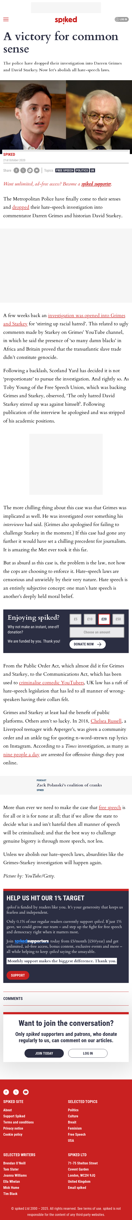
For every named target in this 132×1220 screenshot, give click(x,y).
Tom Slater (11, 1169)
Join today (44, 1053)
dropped (20, 207)
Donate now (84, 644)
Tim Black (10, 1194)
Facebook (6, 1092)
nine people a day (21, 754)
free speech (110, 807)
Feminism (75, 1128)
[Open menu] (6, 19)
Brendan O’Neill (14, 1163)
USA (71, 1141)
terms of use (92, 1208)
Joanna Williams (15, 1175)
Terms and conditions (18, 1122)
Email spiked (77, 1188)
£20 (104, 619)
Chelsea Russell (106, 721)
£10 (89, 619)
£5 (75, 619)
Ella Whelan (11, 1181)
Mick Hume (11, 1188)
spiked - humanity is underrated (66, 20)
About (7, 1110)
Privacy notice (13, 1128)
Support (18, 975)
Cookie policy (12, 1134)
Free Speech (64, 170)
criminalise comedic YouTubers (51, 682)
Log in (121, 19)
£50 (118, 619)
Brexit (72, 1122)
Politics (82, 170)
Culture (73, 1116)
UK (92, 170)
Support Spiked (14, 1116)
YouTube (26, 1092)
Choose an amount (97, 632)
